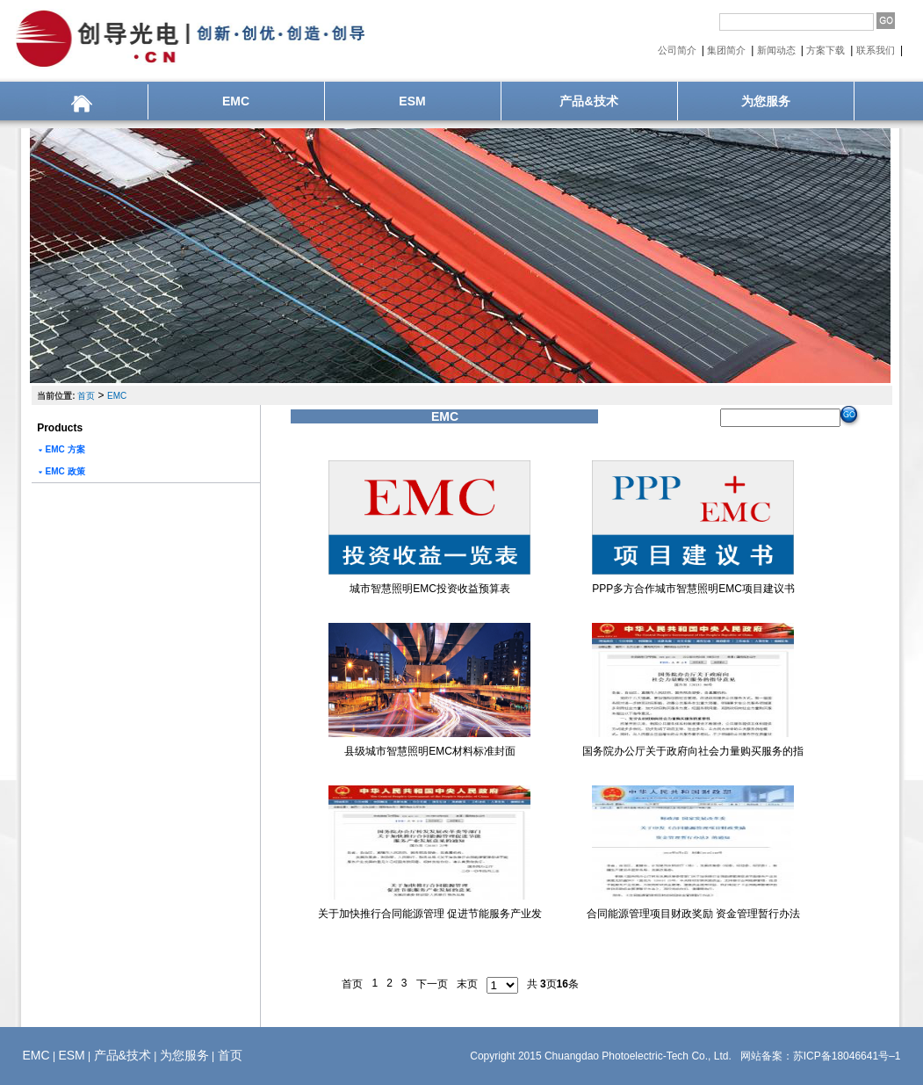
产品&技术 (588, 101)
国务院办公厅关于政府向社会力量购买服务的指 (693, 751)
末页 (467, 984)
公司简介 (678, 50)
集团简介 (727, 50)
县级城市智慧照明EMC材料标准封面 (430, 751)
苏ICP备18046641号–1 (847, 1056)
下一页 (432, 984)
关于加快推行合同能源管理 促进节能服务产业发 (430, 914)
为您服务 (765, 101)
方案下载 (826, 50)
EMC (235, 101)
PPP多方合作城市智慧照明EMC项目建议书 (693, 588)
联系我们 (877, 50)
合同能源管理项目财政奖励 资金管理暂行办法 (693, 914)
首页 (86, 396)
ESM (412, 101)
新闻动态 (777, 50)
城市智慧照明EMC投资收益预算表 (430, 588)
